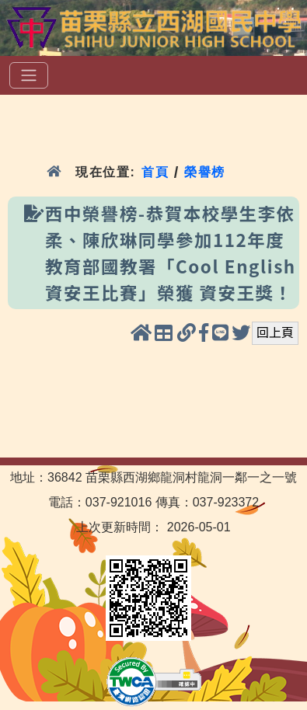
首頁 (155, 172)
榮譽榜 (205, 172)
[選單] (28, 75)
